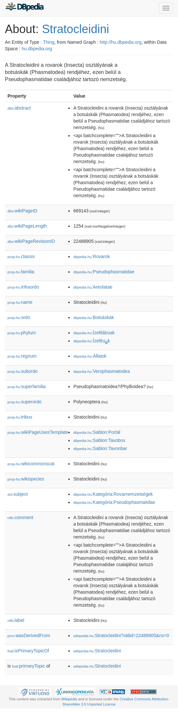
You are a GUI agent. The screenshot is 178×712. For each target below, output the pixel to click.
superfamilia (26, 386)
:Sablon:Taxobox (99, 440)
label (15, 620)
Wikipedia (69, 699)
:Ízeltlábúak (94, 332)
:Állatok (89, 356)
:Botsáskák (93, 317)
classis (21, 256)
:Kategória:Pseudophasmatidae (114, 502)
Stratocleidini (75, 29)
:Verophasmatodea (101, 371)
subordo (22, 371)
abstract (19, 108)
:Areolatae (92, 287)
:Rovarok (91, 256)
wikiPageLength (27, 226)
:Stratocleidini (97, 650)
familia (20, 271)
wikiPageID (22, 210)
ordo (18, 317)
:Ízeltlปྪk (91, 340)
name (20, 302)
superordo (24, 401)
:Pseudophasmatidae (103, 271)
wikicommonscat (30, 463)
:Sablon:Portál (96, 432)
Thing (48, 42)
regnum (21, 356)
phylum (21, 332)
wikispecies (25, 478)
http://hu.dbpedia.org (120, 42)
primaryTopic (28, 666)
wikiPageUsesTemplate (37, 432)
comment (20, 517)
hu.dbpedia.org (36, 48)
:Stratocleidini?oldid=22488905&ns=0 (121, 635)
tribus (19, 417)
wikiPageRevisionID (31, 241)
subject (17, 494)
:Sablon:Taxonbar (100, 448)
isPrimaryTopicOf (28, 650)
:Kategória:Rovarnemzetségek (113, 494)
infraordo (23, 287)
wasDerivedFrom (28, 635)
